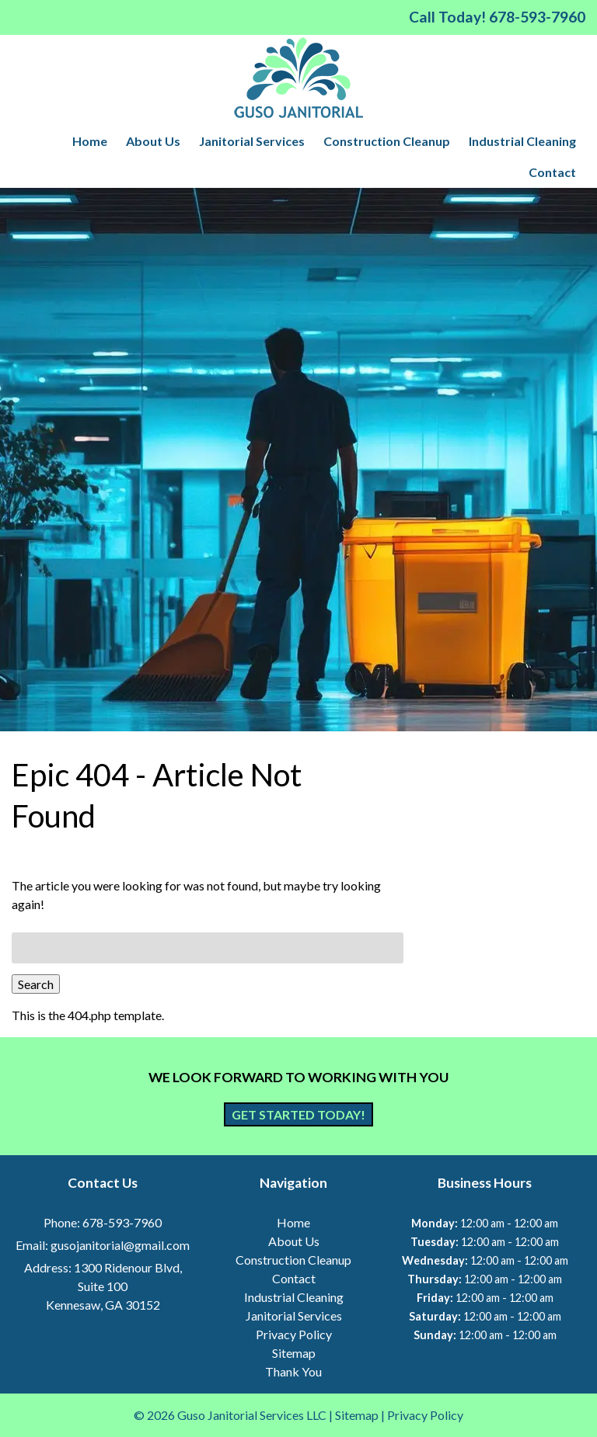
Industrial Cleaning (522, 141)
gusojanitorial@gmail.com (120, 1244)
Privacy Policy (294, 1334)
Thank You (293, 1371)
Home (89, 141)
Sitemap (294, 1352)
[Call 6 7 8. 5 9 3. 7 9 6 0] (537, 17)
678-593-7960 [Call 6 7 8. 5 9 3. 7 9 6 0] (122, 1222)
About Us (153, 141)
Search (36, 984)
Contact (552, 172)
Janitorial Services (252, 141)
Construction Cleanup (386, 141)
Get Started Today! (298, 1114)
